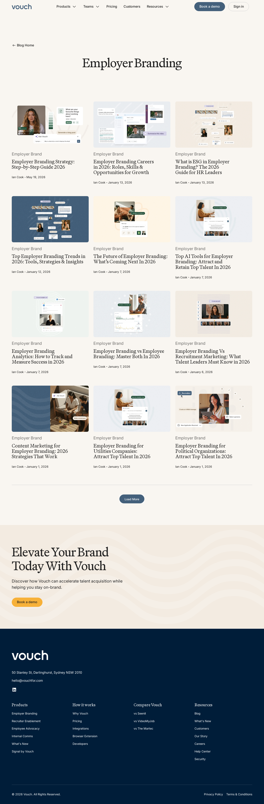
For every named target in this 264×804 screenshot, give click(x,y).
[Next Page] (131, 498)
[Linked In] (14, 689)
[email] (61, 680)
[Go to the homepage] (30, 655)
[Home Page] (22, 6)
